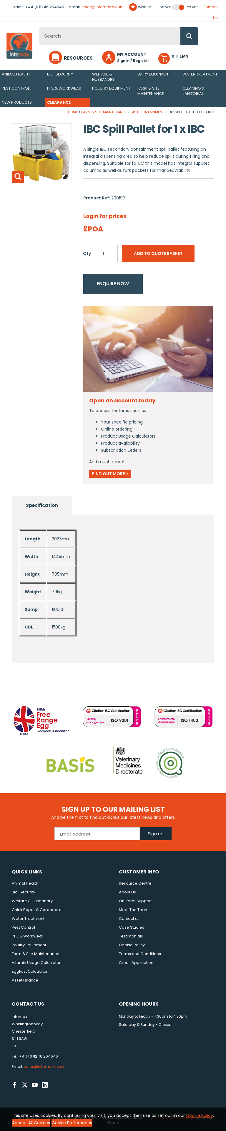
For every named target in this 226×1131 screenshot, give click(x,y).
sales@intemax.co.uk (102, 7)
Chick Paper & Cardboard (37, 909)
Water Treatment (199, 74)
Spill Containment (147, 112)
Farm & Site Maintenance (150, 90)
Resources (78, 58)
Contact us (129, 918)
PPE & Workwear (64, 88)
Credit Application (136, 962)
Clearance (59, 102)
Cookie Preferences (72, 1123)
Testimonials (131, 936)
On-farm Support (135, 901)
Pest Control (15, 88)
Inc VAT (165, 7)
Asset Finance (25, 980)
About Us (127, 892)
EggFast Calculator (30, 971)
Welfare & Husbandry (103, 76)
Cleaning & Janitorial (193, 90)
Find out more (110, 474)
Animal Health (16, 74)
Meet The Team (134, 909)
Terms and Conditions (140, 954)
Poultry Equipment (111, 88)
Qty (87, 253)
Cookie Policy (132, 945)
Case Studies (131, 927)
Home (73, 112)
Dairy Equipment (153, 74)
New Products (17, 102)
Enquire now (113, 283)
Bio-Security (60, 74)
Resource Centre (135, 883)
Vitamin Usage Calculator (36, 962)
